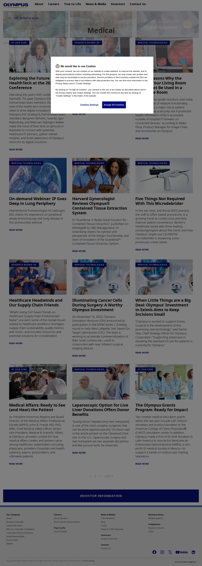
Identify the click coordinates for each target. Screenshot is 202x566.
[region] (102, 85)
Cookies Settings (89, 104)
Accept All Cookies (114, 105)
